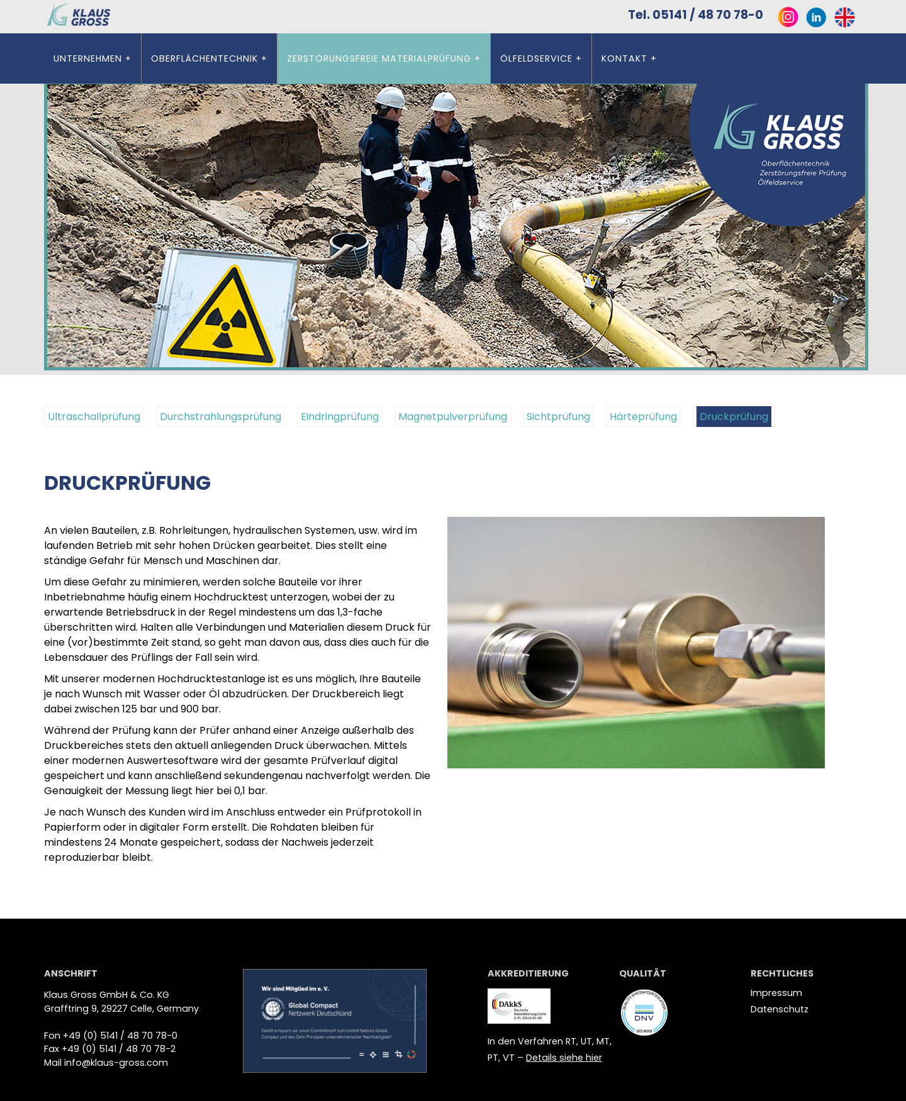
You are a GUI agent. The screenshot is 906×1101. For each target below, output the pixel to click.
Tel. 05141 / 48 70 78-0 (699, 14)
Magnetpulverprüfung (452, 416)
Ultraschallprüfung (94, 416)
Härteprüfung (643, 416)
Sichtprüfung (558, 416)
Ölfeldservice (536, 58)
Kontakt (624, 58)
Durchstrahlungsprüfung (220, 416)
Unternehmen (87, 58)
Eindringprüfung (340, 416)
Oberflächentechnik (204, 58)
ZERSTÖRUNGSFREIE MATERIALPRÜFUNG (379, 58)
